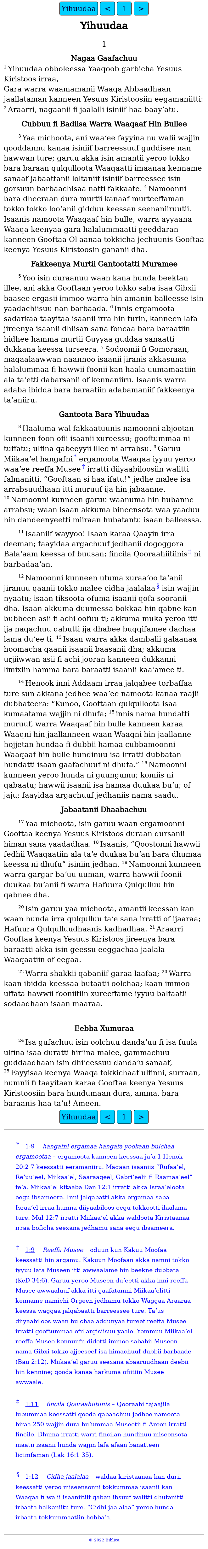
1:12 (31, 1476)
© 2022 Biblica (104, 1540)
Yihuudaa (78, 8)
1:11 (31, 1404)
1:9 (30, 1146)
